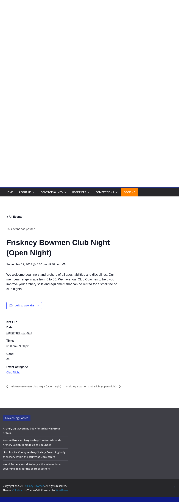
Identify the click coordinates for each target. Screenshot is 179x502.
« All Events (14, 216)
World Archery (11, 469)
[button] (33, 192)
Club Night (13, 372)
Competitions (105, 192)
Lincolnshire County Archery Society (24, 457)
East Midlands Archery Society (21, 445)
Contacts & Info (52, 192)
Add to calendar (24, 305)
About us (25, 192)
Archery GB (9, 433)
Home (9, 192)
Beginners (79, 192)
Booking (129, 192)
